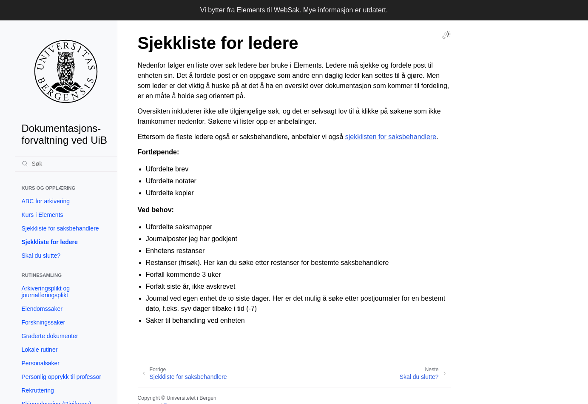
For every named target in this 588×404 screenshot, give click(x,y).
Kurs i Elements (42, 214)
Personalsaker (41, 363)
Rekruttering (38, 390)
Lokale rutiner (40, 349)
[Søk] (66, 163)
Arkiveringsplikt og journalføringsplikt (46, 292)
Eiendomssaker (42, 308)
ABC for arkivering (46, 201)
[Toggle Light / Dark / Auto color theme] (446, 35)
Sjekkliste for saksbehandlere (60, 228)
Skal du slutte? (41, 255)
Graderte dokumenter (50, 336)
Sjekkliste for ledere (50, 242)
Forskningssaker (43, 322)
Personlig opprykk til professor (62, 376)
